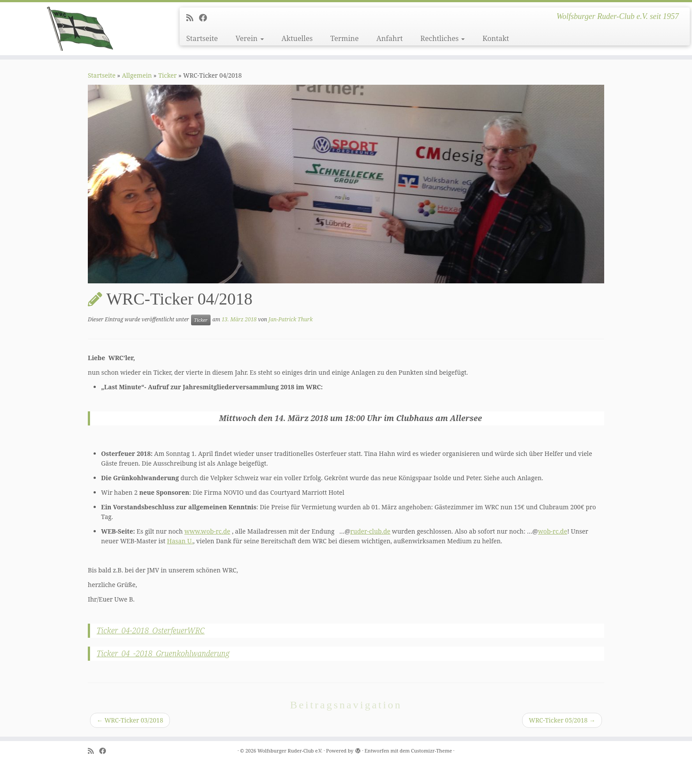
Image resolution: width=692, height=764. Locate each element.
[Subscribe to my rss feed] (192, 17)
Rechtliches (443, 38)
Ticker (167, 75)
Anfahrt (389, 38)
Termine (344, 38)
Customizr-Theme (431, 750)
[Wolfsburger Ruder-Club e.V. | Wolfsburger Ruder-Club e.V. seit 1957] (80, 29)
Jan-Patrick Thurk (290, 319)
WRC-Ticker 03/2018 (130, 720)
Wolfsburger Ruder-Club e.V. (289, 750)
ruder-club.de (370, 531)
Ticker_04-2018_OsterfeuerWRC (151, 630)
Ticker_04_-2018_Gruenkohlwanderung (163, 653)
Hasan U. (180, 541)
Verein (250, 38)
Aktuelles (297, 38)
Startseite (202, 38)
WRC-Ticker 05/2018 (562, 720)
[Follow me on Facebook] (206, 17)
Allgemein (137, 75)
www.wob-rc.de (207, 531)
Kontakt (495, 38)
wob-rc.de (552, 531)
